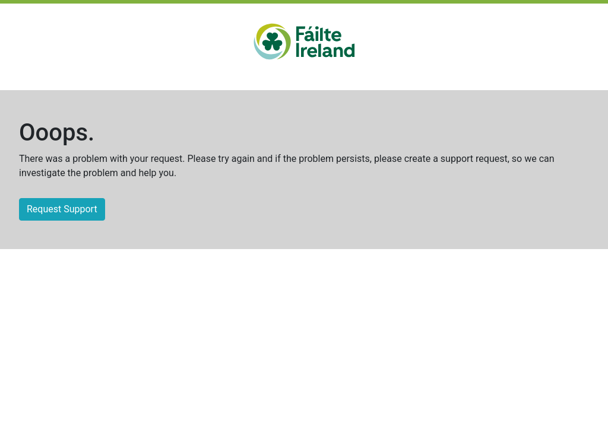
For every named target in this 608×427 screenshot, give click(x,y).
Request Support (62, 209)
